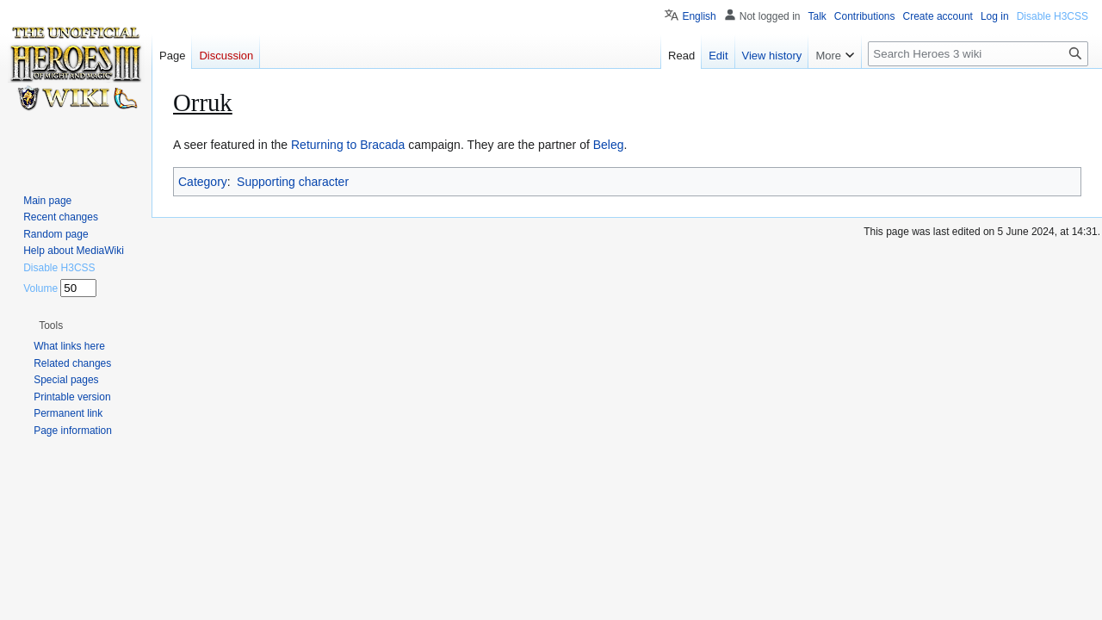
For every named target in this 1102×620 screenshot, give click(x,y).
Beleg (608, 145)
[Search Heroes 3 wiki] (978, 53)
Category (202, 182)
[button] (51, 325)
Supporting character (293, 182)
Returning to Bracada (348, 145)
